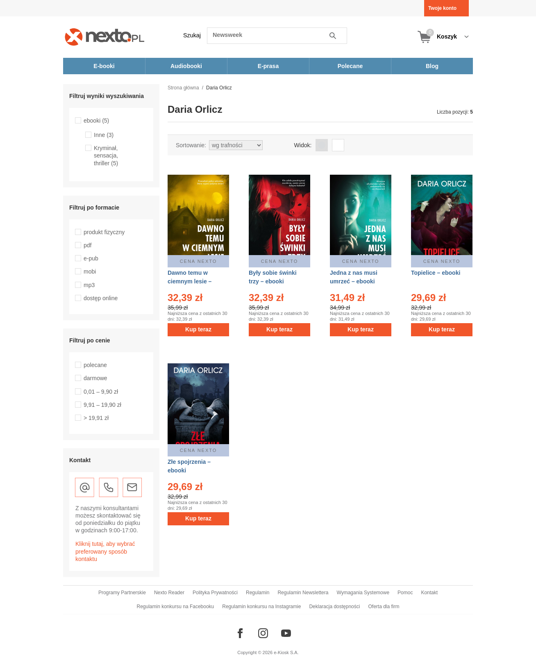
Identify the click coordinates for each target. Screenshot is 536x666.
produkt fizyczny (104, 232)
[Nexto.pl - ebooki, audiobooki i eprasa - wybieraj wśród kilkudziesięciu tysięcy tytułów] (104, 37)
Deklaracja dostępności (334, 606)
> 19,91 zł (96, 418)
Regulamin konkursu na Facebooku (175, 606)
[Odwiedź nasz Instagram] (263, 633)
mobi (90, 271)
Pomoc (405, 592)
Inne (104, 135)
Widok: (303, 145)
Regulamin (257, 592)
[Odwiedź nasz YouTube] (286, 633)
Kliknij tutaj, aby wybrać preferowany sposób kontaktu (105, 551)
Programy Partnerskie (122, 592)
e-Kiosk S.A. (286, 652)
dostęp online (101, 298)
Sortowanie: (191, 145)
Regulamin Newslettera (302, 592)
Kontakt (429, 592)
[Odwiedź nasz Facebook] (240, 633)
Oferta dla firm (383, 606)
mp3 (89, 285)
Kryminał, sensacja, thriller (106, 155)
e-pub (91, 258)
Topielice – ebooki (435, 272)
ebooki (96, 120)
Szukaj (192, 35)
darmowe (95, 378)
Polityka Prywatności (215, 592)
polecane (95, 365)
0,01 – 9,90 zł (101, 391)
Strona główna (183, 88)
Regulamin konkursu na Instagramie (261, 606)
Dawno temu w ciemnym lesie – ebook (189, 281)
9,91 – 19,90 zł (102, 404)
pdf (87, 245)
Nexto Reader (169, 592)
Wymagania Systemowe (362, 592)
